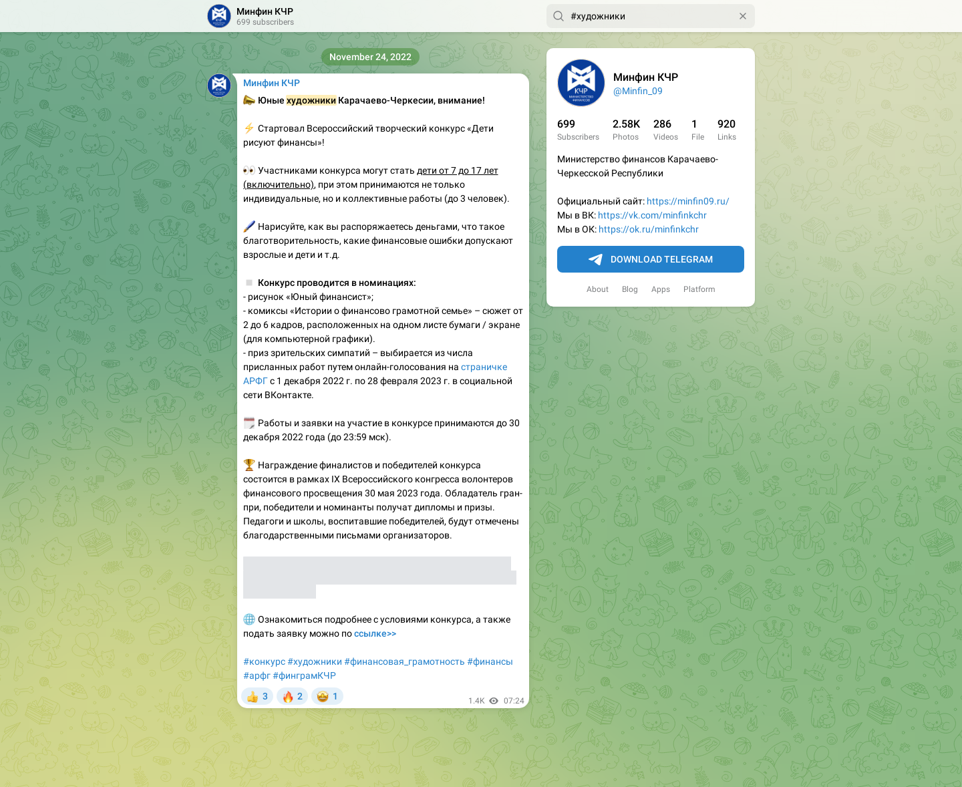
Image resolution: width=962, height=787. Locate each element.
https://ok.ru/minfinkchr (649, 229)
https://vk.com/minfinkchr (652, 215)
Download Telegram (651, 260)
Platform (699, 289)
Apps (660, 289)
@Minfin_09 (638, 91)
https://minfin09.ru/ (688, 201)
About (598, 289)
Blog (630, 289)
